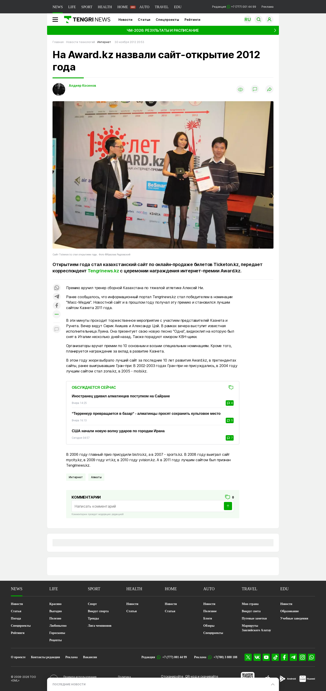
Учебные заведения (294, 618)
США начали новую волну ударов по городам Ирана (118, 431)
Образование (289, 611)
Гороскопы (57, 633)
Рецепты (55, 640)
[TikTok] (275, 657)
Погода (16, 618)
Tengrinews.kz (103, 271)
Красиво (55, 604)
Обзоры (208, 625)
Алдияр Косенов (82, 85)
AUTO (144, 7)
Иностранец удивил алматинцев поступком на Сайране (121, 396)
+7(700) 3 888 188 (225, 657)
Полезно (55, 618)
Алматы (96, 477)
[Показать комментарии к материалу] (57, 329)
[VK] (257, 657)
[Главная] (85, 19)
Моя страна (250, 604)
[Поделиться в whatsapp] (57, 288)
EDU (178, 7)
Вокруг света (251, 611)
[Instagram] (302, 657)
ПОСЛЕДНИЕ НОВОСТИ (69, 684)
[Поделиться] (269, 89)
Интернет (76, 477)
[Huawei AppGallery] (307, 678)
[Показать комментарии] (255, 89)
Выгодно (55, 611)
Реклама (267, 6)
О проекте (18, 657)
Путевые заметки (254, 618)
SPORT (86, 7)
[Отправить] (228, 506)
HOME (122, 7)
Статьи (144, 20)
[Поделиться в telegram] (57, 297)
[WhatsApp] (311, 657)
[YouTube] (266, 657)
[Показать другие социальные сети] (57, 314)
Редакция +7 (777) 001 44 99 (234, 6)
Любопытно (58, 625)
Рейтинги (192, 20)
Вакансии (90, 657)
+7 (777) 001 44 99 (174, 657)
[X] (248, 657)
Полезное (210, 611)
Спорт (92, 604)
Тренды (93, 618)
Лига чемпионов (99, 625)
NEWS (58, 7)
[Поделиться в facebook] (57, 305)
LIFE (72, 7)
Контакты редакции (45, 657)
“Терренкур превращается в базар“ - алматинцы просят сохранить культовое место (146, 413)
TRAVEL (162, 7)
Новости (125, 20)
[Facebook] (284, 657)
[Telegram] (293, 657)
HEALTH (105, 7)
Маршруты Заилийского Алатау (256, 628)
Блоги (207, 618)
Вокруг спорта (98, 611)
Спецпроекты (167, 20)
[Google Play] (287, 678)
